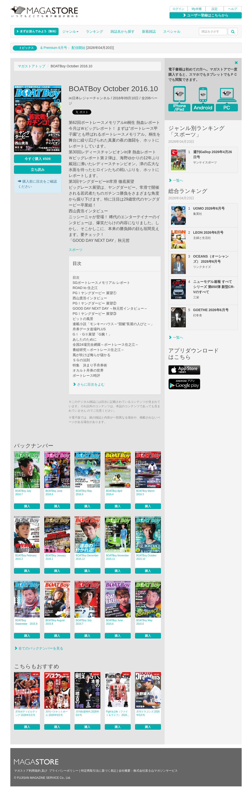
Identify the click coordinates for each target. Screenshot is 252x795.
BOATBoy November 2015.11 (118, 557)
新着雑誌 (149, 31)
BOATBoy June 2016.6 (54, 493)
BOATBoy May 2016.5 (84, 493)
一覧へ (175, 180)
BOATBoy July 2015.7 (84, 622)
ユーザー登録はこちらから (205, 15)
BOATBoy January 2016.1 (57, 557)
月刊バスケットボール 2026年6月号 (57, 713)
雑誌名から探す (122, 31)
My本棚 (197, 9)
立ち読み (38, 170)
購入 (27, 506)
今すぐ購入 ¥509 (37, 159)
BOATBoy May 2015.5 (144, 622)
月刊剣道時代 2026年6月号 (87, 713)
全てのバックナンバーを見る (38, 648)
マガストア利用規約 (27, 770)
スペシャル (171, 31)
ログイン (178, 9)
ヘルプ (232, 9)
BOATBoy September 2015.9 (26, 622)
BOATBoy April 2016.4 (114, 493)
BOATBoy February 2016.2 (26, 557)
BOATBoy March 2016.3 (145, 493)
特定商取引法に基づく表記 (98, 770)
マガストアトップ (31, 66)
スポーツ (75, 250)
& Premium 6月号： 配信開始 (62, 48)
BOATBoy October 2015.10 (147, 557)
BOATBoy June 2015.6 (114, 622)
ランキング (94, 31)
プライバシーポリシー (64, 770)
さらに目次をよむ (89, 384)
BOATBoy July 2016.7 (23, 493)
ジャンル (70, 31)
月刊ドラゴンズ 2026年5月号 (148, 713)
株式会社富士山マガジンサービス (155, 770)
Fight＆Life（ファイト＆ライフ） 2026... (117, 713)
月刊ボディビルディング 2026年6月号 (26, 713)
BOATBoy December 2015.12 (88, 557)
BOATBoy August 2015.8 (56, 622)
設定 (215, 9)
